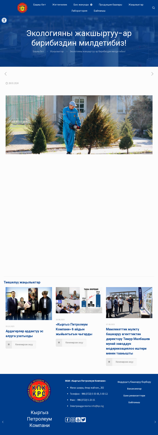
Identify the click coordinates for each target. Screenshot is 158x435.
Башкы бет (38, 51)
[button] (4, 20)
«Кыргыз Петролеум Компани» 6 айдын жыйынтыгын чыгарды (74, 329)
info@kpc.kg (97, 406)
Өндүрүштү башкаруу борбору (134, 382)
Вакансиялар (134, 388)
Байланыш (134, 402)
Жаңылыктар (57, 51)
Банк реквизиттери (134, 395)
